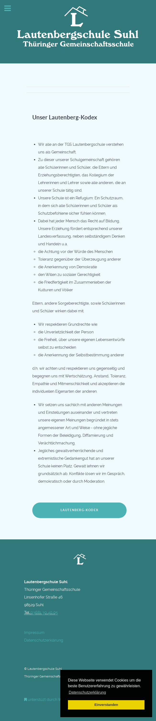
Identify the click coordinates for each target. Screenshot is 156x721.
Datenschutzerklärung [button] (87, 692)
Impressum (34, 632)
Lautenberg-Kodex (80, 510)
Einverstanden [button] (106, 705)
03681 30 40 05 (44, 612)
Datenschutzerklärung (43, 640)
